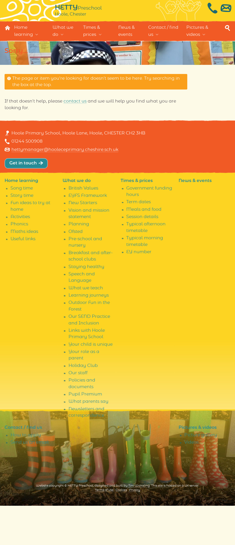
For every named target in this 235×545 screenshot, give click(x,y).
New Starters (83, 242)
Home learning (23, 35)
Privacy (134, 529)
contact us (75, 106)
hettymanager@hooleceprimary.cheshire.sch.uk (64, 189)
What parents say (88, 441)
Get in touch (23, 202)
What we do (63, 35)
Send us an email (30, 482)
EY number (138, 291)
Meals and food (143, 249)
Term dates (138, 241)
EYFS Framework (88, 235)
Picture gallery (200, 474)
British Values (83, 227)
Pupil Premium (85, 434)
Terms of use (104, 529)
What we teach (86, 327)
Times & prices (91, 35)
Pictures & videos (197, 35)
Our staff (78, 412)
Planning (79, 263)
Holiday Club (83, 405)
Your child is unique (91, 384)
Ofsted (76, 271)
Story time (22, 235)
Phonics (19, 263)
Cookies (121, 529)
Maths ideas (24, 271)
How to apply (26, 474)
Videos (191, 482)
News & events (126, 35)
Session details (142, 256)
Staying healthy (86, 306)
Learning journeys (89, 335)
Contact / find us (163, 35)
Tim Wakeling (139, 525)
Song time (22, 227)
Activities (20, 256)
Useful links (23, 278)
